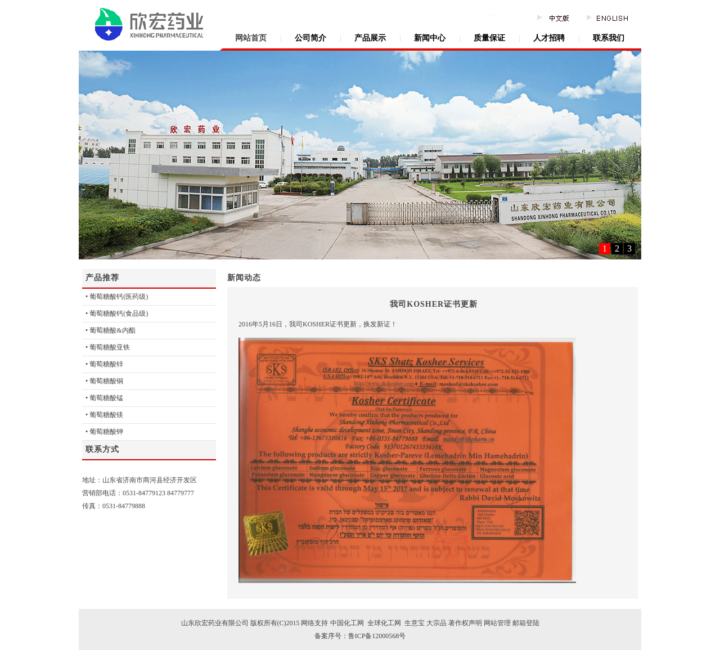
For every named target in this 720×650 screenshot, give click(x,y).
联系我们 (608, 38)
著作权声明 (464, 623)
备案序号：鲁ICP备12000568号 (360, 636)
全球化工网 (383, 623)
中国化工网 (347, 623)
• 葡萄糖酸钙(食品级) (117, 313)
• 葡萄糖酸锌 (104, 364)
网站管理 (497, 623)
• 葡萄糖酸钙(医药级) (117, 297)
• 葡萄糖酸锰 (104, 398)
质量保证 (489, 38)
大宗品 (436, 623)
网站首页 (251, 38)
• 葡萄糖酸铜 (104, 381)
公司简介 (310, 38)
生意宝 (414, 623)
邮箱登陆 (525, 623)
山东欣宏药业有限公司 (215, 623)
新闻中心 (430, 38)
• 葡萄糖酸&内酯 (111, 330)
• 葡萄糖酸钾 (104, 432)
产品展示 (370, 38)
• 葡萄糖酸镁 (104, 415)
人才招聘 (549, 38)
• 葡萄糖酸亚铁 (108, 347)
